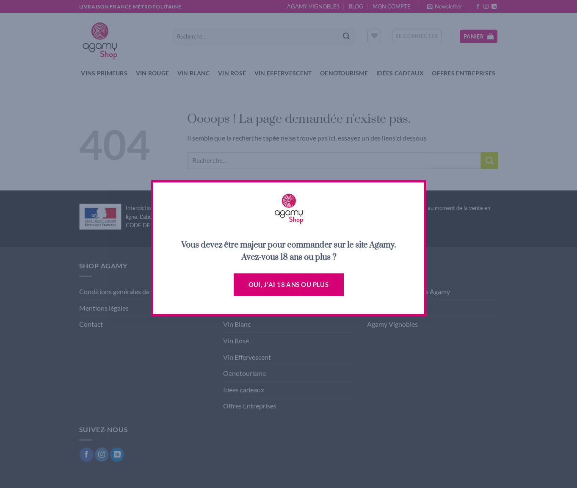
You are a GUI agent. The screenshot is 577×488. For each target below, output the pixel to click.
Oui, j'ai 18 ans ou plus (288, 284)
